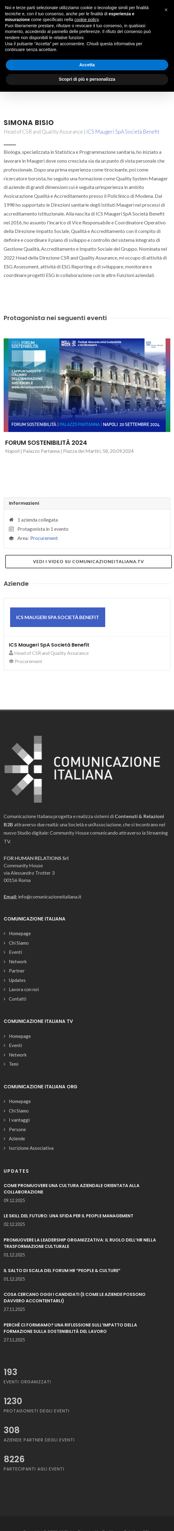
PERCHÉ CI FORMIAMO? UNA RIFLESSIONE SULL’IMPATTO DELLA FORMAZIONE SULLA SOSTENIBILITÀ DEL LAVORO (70, 1328)
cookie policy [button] (86, 19)
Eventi (15, 952)
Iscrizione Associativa (31, 1148)
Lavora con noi (24, 989)
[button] (166, 10)
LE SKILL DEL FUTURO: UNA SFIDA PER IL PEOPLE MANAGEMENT (68, 1216)
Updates (17, 980)
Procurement (44, 538)
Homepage (20, 933)
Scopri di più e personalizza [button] (87, 79)
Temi (13, 1064)
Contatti (17, 999)
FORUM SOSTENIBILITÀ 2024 (46, 442)
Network (18, 961)
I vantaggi (19, 1120)
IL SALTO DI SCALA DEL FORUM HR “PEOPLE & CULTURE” (62, 1270)
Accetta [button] (87, 64)
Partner (17, 970)
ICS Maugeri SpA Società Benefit (122, 131)
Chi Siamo (19, 943)
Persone (17, 1129)
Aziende (17, 1138)
